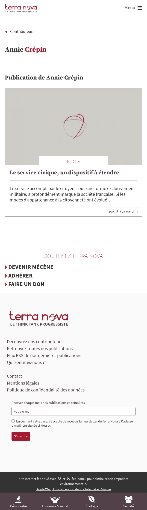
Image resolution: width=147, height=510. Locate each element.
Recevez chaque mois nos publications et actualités (48, 402)
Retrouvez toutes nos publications (40, 348)
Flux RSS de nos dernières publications (44, 355)
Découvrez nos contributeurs (34, 341)
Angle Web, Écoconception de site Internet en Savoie (73, 489)
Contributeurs (22, 31)
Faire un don (26, 284)
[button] (139, 8)
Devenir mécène (30, 266)
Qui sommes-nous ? (26, 362)
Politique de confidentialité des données (46, 390)
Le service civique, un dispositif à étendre (64, 172)
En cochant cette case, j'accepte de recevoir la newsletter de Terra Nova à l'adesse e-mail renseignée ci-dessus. (72, 423)
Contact (14, 376)
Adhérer (20, 275)
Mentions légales (23, 383)
